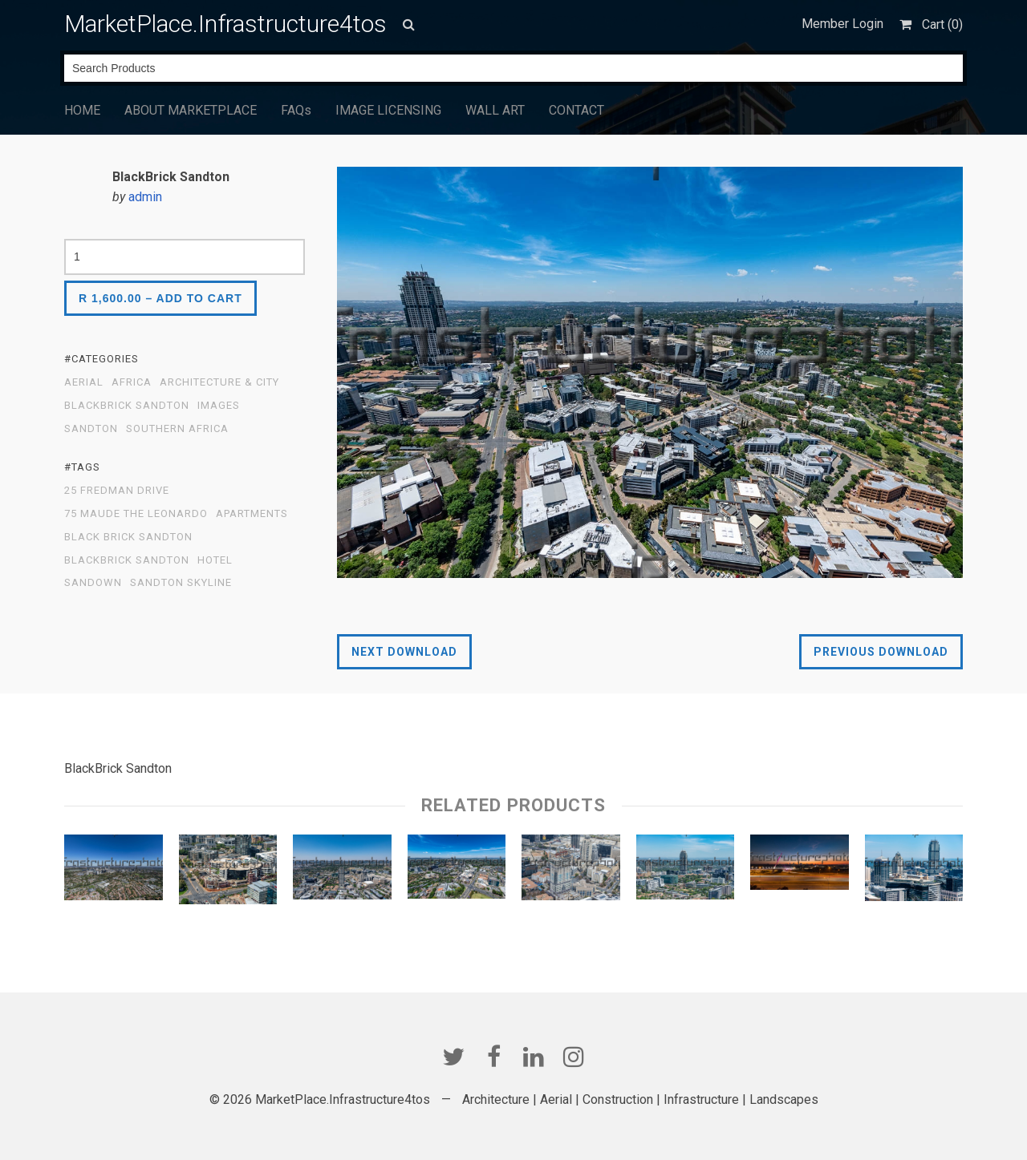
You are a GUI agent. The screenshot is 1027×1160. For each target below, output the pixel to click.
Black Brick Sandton (128, 537)
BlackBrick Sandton (126, 405)
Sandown (93, 582)
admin (145, 196)
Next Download (404, 651)
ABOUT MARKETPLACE (190, 110)
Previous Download (881, 651)
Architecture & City (219, 382)
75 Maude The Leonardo (136, 513)
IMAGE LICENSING (388, 110)
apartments (252, 513)
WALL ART (495, 110)
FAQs (296, 110)
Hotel (215, 560)
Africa (132, 382)
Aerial (84, 382)
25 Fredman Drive (116, 490)
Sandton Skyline (181, 582)
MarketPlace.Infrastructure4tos (225, 24)
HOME (82, 110)
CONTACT (576, 110)
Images (218, 405)
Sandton (91, 428)
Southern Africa (177, 428)
